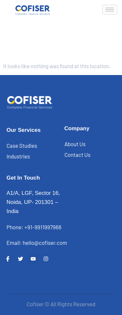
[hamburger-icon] (109, 9)
